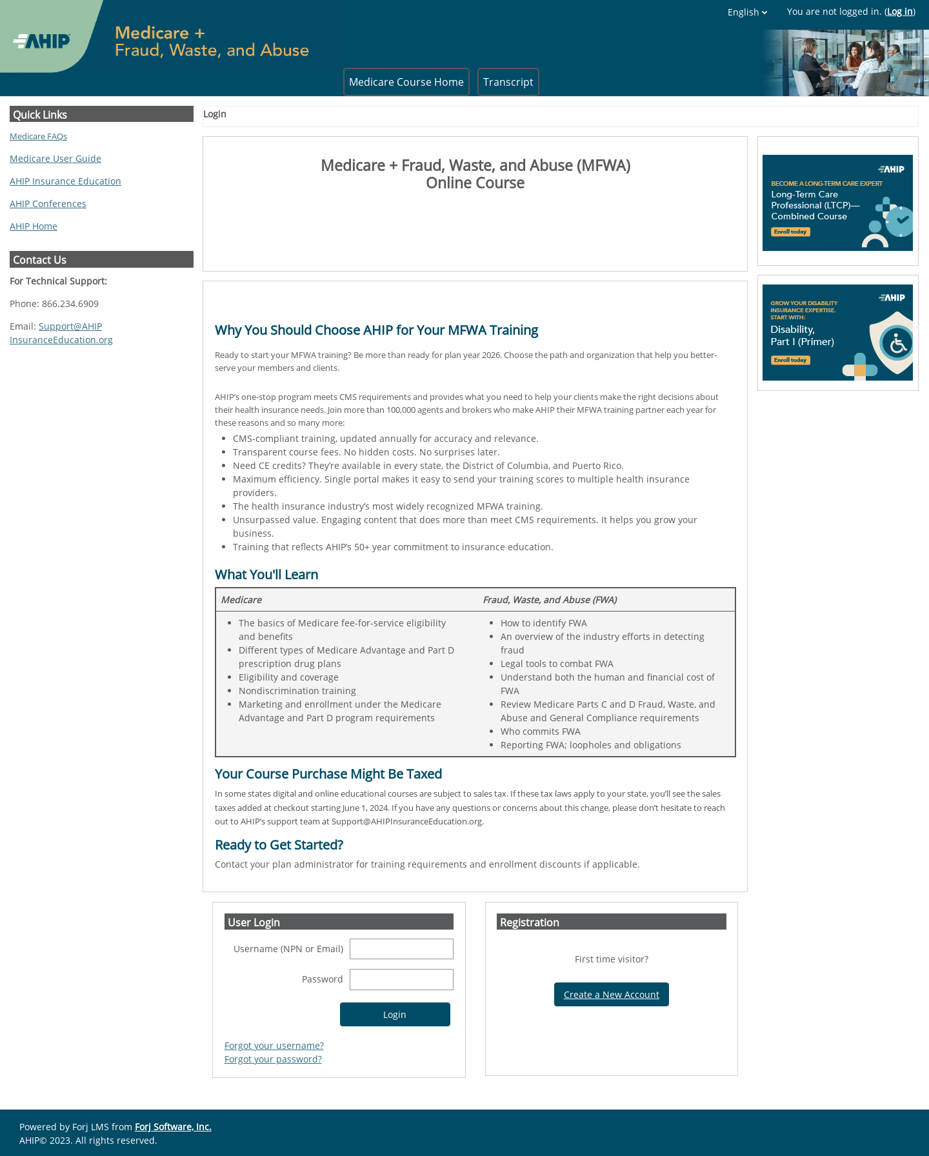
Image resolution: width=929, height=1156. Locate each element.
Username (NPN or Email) (288, 948)
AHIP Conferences (48, 203)
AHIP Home (33, 226)
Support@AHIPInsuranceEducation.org (61, 333)
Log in (900, 11)
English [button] (743, 12)
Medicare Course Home (406, 82)
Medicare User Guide (55, 158)
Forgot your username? (274, 1045)
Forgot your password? (273, 1059)
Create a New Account (611, 994)
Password (322, 979)
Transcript (508, 82)
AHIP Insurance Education (65, 181)
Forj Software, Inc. (173, 1127)
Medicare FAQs (38, 136)
